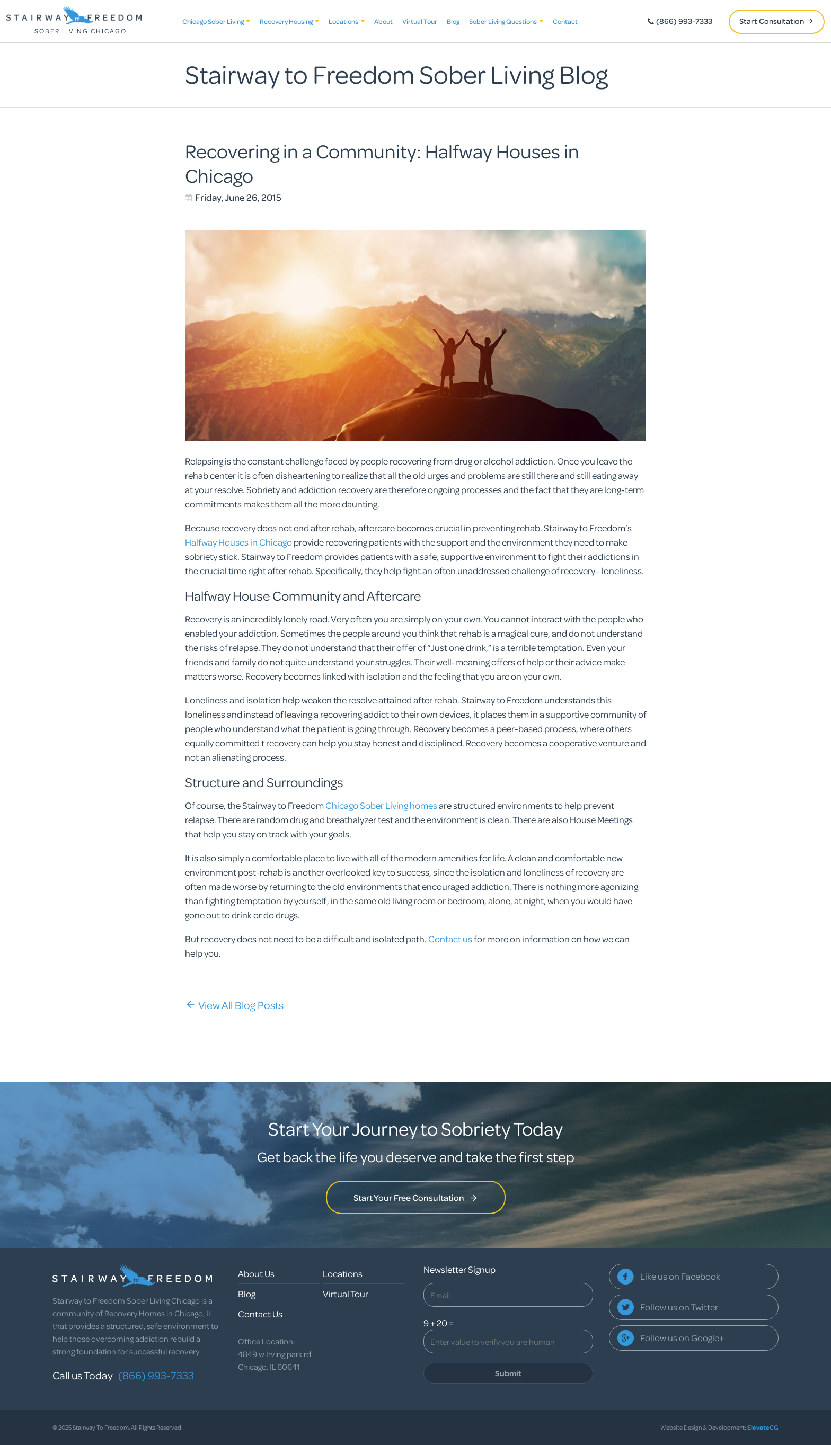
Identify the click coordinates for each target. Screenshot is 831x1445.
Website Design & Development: (719, 1427)
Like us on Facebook (680, 1276)
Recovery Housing (289, 21)
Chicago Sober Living (216, 21)
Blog (453, 21)
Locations (347, 21)
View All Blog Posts (234, 1005)
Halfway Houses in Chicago (238, 542)
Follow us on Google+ (682, 1337)
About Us (256, 1273)
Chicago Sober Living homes (381, 805)
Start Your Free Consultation (415, 1197)
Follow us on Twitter (679, 1307)
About (383, 21)
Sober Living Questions (506, 21)
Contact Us (260, 1314)
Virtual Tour (419, 21)
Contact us (450, 939)
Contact (565, 21)
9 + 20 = (438, 1323)
